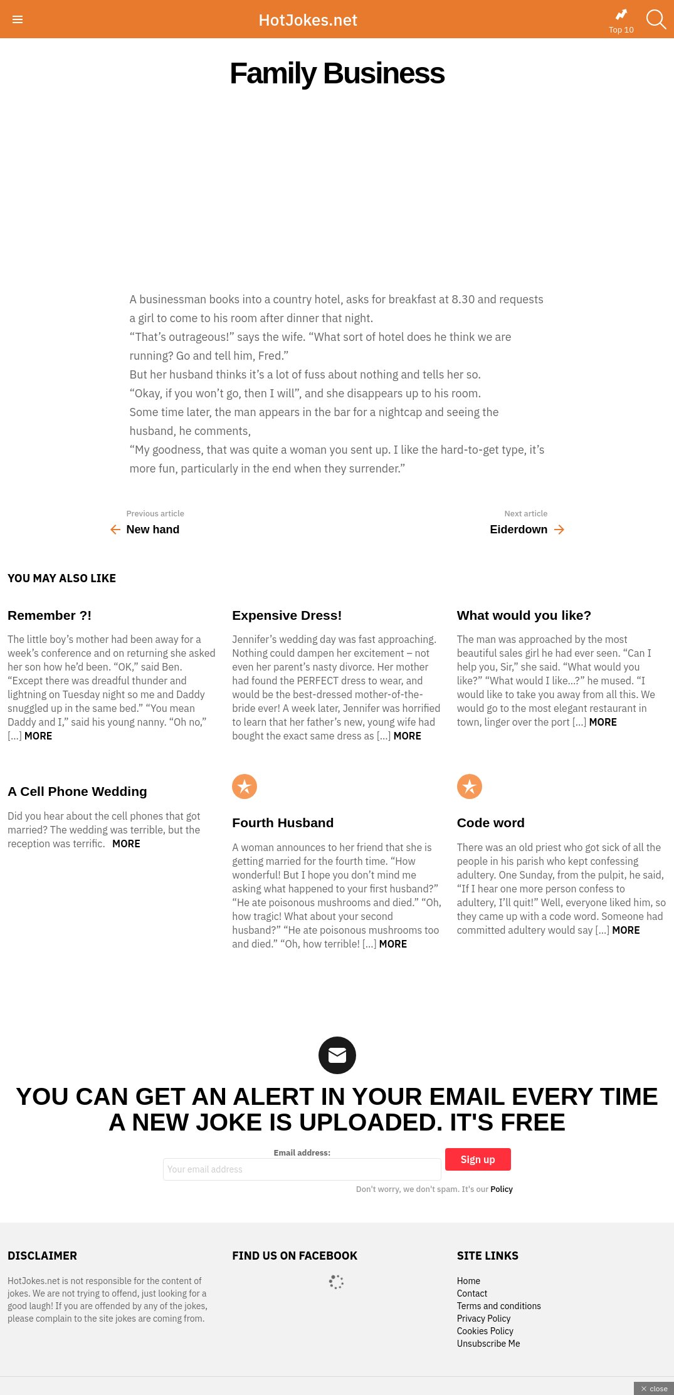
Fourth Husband (283, 822)
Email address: (302, 1164)
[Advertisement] (337, 189)
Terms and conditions (499, 1306)
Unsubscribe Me (488, 1344)
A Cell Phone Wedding (77, 791)
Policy (501, 1189)
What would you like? (524, 615)
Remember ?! (50, 615)
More (38, 735)
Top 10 (621, 21)
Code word (491, 822)
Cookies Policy (485, 1331)
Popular (244, 786)
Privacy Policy (484, 1319)
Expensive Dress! (287, 615)
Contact (472, 1293)
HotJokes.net (307, 19)
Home (469, 1281)
